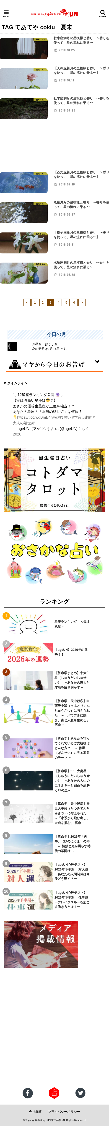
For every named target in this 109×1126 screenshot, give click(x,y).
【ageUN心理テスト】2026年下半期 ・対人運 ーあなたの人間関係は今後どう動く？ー (72, 872)
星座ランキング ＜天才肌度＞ (72, 624)
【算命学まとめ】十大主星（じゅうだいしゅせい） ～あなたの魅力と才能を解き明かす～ (72, 680)
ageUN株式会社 (52, 1120)
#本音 (76, 417)
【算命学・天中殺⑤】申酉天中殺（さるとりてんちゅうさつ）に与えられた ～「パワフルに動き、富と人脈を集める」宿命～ (72, 713)
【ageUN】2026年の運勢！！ (71, 652)
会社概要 (35, 1111)
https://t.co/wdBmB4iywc (37, 417)
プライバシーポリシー (64, 1111)
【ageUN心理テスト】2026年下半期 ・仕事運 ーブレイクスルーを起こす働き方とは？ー (72, 900)
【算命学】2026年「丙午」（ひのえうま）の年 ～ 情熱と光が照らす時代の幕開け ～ (72, 844)
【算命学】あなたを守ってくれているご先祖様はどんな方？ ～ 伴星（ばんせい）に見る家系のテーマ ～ (72, 748)
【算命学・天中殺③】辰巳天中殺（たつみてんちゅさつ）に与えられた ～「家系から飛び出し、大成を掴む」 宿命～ (72, 813)
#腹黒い (64, 417)
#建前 (87, 417)
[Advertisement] (54, 1027)
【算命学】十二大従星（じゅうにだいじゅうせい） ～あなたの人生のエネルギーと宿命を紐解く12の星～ (72, 780)
